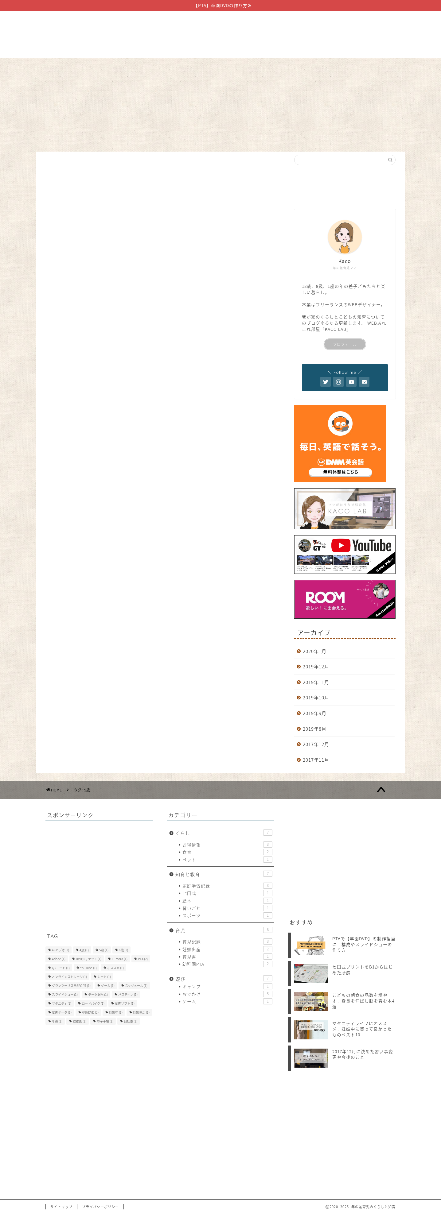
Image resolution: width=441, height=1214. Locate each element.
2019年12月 (316, 666)
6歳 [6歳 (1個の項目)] (123, 950)
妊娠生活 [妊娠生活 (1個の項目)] (141, 1012)
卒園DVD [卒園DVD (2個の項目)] (90, 1012)
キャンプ (227, 986)
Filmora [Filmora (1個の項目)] (119, 959)
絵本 (227, 901)
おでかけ (227, 994)
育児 (220, 65)
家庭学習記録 (227, 886)
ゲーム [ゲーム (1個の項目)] (108, 985)
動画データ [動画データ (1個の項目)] (62, 1012)
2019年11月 (316, 682)
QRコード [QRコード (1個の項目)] (61, 967)
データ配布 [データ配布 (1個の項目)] (98, 994)
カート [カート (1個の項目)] (104, 976)
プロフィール (345, 344)
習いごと (227, 908)
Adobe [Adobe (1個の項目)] (58, 959)
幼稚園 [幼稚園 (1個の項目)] (79, 1021)
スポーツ (227, 915)
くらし (144, 65)
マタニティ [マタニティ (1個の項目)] (61, 1003)
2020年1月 (314, 651)
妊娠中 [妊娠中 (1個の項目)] (116, 1012)
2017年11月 (316, 759)
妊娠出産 (227, 949)
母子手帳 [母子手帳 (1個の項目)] (105, 1021)
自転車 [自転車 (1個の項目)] (130, 1021)
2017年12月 (316, 744)
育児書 (227, 956)
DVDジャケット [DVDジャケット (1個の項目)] (88, 959)
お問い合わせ (290, 65)
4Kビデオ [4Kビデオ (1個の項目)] (60, 950)
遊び (251, 65)
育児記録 (227, 941)
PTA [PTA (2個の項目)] (143, 959)
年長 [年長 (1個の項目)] (57, 1021)
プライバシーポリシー (100, 1206)
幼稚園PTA (227, 964)
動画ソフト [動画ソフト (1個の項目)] (125, 1003)
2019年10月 (316, 697)
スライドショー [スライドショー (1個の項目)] (65, 994)
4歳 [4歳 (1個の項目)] (84, 950)
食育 (227, 852)
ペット (227, 859)
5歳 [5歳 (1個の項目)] (103, 950)
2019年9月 (314, 713)
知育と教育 (184, 65)
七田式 (227, 893)
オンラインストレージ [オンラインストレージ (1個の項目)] (69, 976)
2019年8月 (314, 728)
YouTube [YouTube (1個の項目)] (88, 967)
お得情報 (227, 844)
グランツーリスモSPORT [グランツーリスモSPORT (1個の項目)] (71, 985)
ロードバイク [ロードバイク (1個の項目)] (93, 1003)
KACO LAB (335, 329)
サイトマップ (61, 1206)
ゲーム (227, 1001)
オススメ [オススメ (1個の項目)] (115, 967)
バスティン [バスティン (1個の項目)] (128, 994)
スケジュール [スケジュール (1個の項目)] (136, 985)
